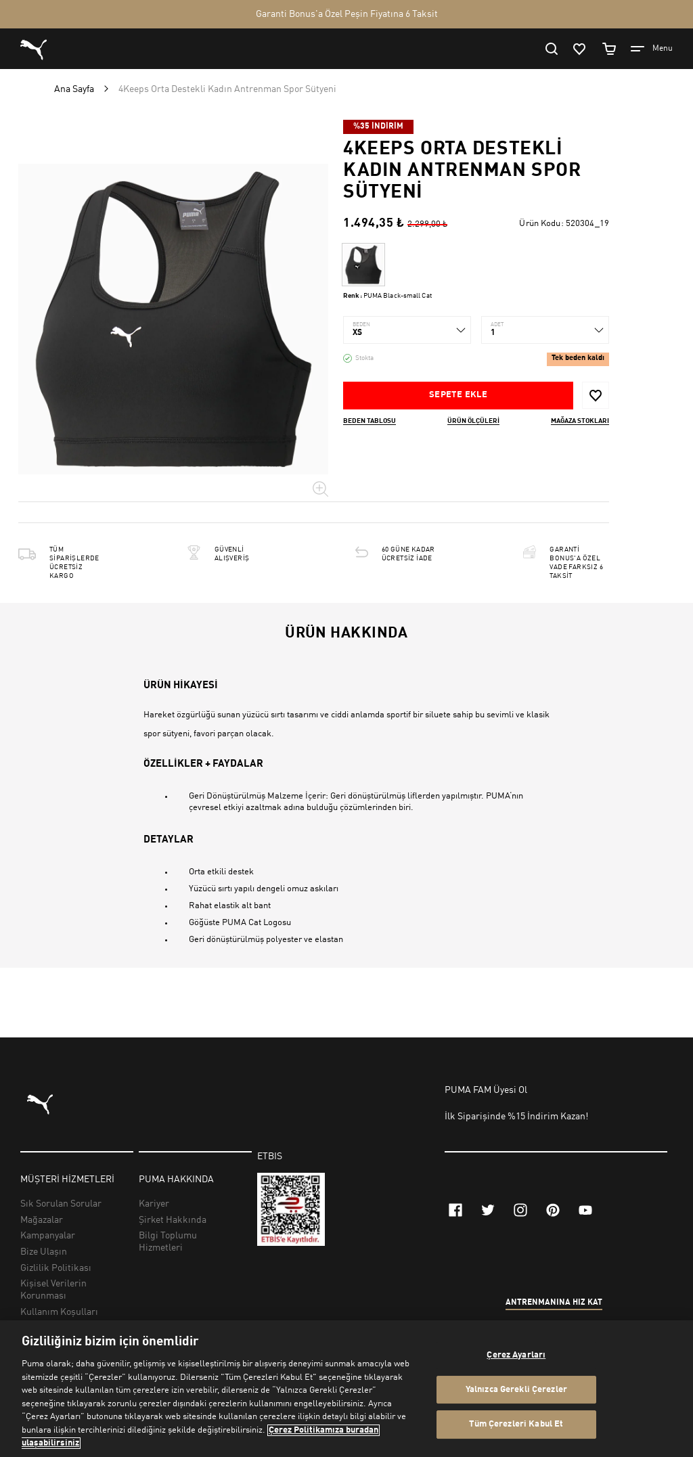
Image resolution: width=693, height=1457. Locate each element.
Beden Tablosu (369, 421)
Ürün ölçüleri (473, 421)
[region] (346, 1388)
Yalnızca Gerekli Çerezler (516, 1389)
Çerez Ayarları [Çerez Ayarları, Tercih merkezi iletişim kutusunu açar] (516, 1355)
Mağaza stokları (580, 421)
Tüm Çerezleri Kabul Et (516, 1424)
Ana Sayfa (74, 89)
